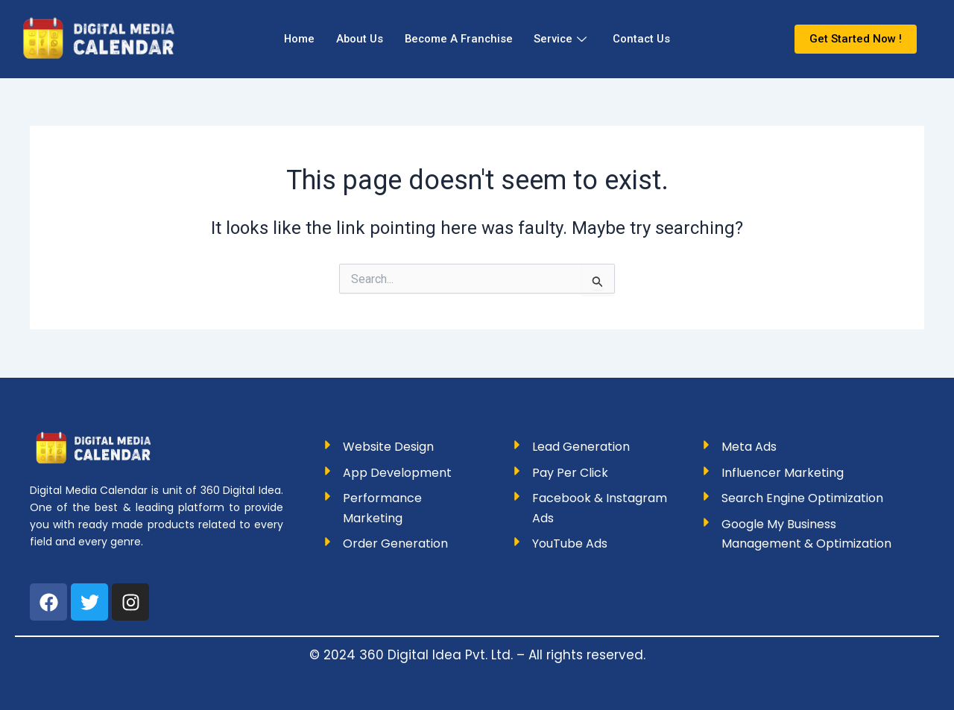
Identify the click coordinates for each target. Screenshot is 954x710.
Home (295, 38)
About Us (357, 38)
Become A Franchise (458, 38)
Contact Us (645, 38)
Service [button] (563, 38)
